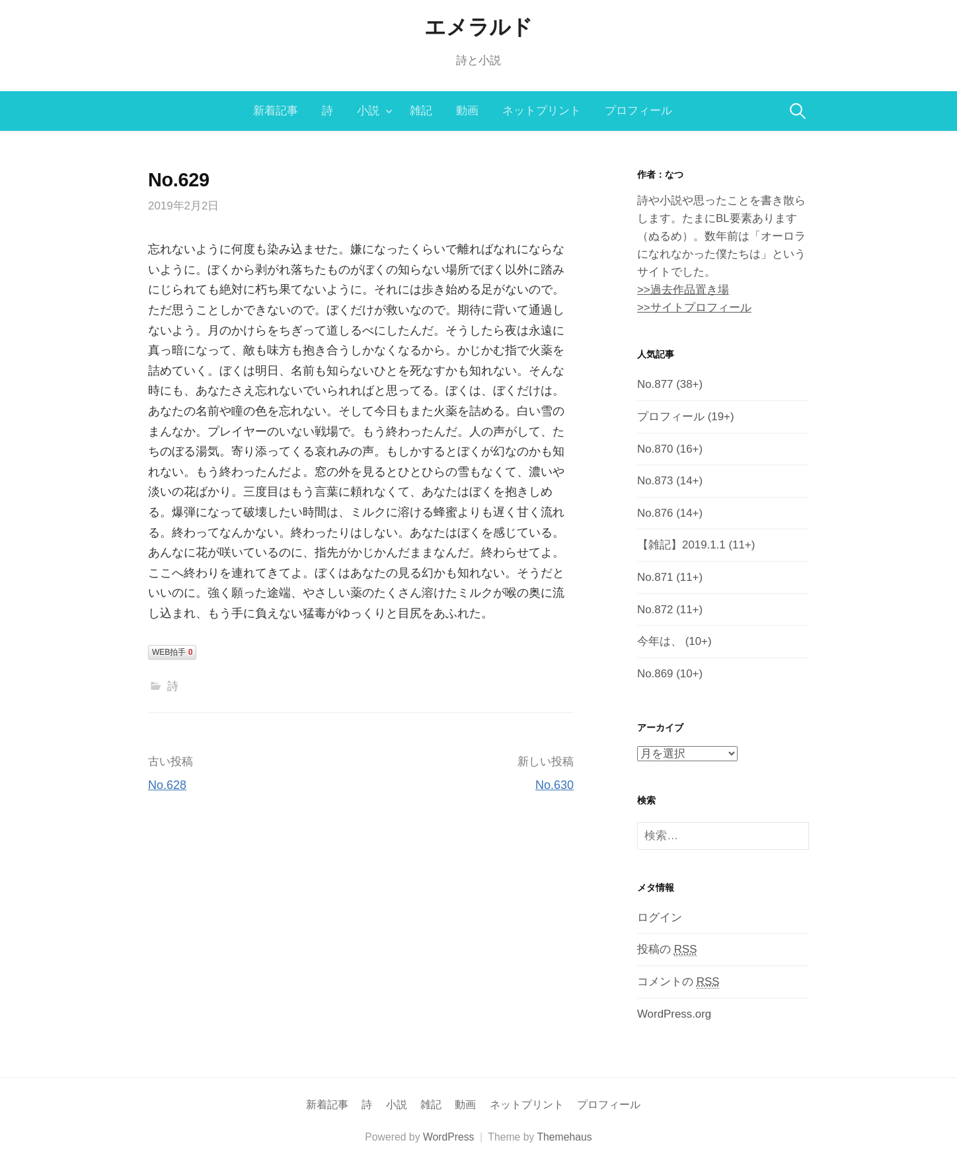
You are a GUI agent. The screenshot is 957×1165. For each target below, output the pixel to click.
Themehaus (564, 1137)
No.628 (167, 785)
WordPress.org (674, 1014)
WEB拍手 (172, 652)
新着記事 (275, 110)
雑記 (421, 110)
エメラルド (478, 27)
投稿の (667, 949)
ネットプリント (541, 110)
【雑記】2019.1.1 (681, 545)
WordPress (449, 1137)
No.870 (655, 449)
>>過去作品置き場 (683, 289)
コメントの (678, 982)
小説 (368, 110)
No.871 (655, 577)
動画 (467, 110)
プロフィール (638, 110)
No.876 (655, 513)
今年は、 (659, 641)
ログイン (659, 917)
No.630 (554, 785)
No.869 (655, 673)
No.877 (655, 384)
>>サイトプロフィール (694, 307)
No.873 (655, 480)
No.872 (655, 609)
